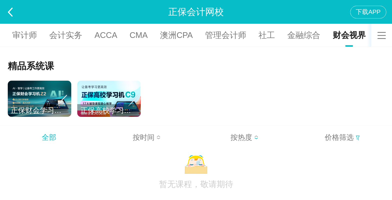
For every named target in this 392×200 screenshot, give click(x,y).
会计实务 (65, 35)
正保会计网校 (196, 12)
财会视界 (349, 35)
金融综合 (303, 35)
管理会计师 (225, 35)
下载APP (368, 11)
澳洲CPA (176, 35)
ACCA (105, 35)
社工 (266, 35)
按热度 (244, 137)
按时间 (146, 137)
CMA (139, 35)
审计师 (24, 35)
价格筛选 (342, 137)
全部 (49, 137)
